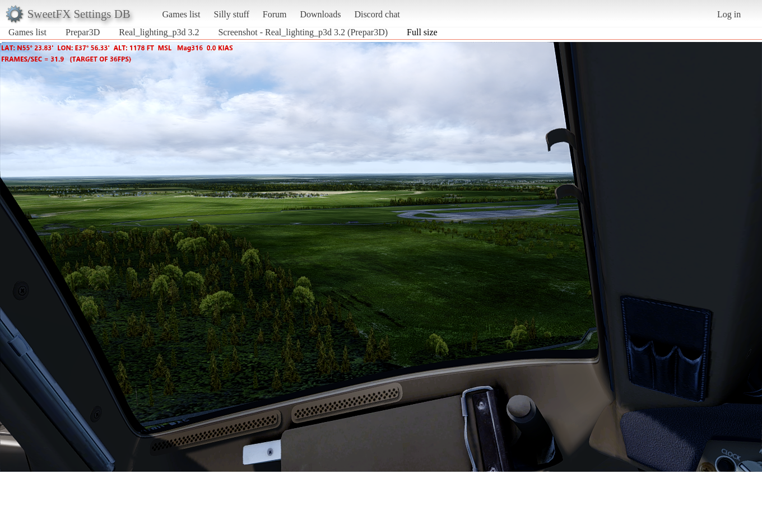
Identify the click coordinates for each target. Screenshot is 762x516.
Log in (729, 14)
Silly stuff (231, 14)
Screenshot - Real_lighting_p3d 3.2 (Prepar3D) (303, 32)
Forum (275, 14)
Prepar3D (83, 32)
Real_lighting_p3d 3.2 (159, 32)
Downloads (320, 14)
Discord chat (376, 14)
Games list (181, 14)
